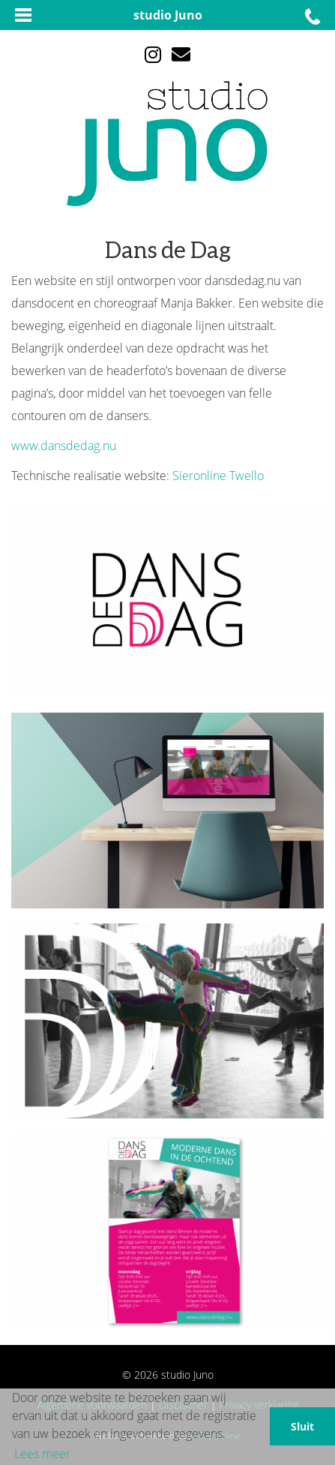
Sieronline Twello (218, 475)
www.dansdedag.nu (63, 445)
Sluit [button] (302, 1426)
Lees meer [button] (42, 1453)
